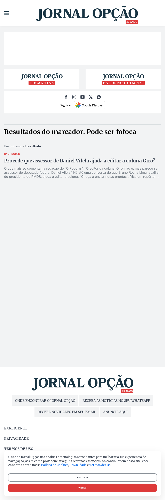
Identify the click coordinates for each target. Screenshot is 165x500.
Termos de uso (18, 449)
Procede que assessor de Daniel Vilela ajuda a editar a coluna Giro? (79, 161)
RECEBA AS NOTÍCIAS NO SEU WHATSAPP (116, 400)
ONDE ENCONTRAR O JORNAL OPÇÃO (45, 400)
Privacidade (16, 438)
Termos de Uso (100, 465)
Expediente (16, 428)
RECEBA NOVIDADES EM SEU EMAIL (67, 412)
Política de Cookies (54, 465)
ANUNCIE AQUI (115, 412)
